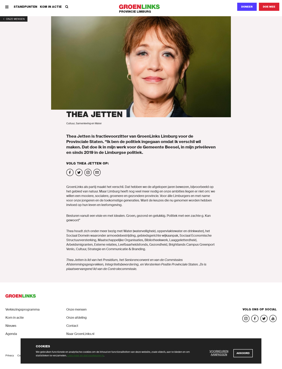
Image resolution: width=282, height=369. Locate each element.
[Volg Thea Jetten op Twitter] (79, 172)
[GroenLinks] (141, 7)
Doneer (247, 6)
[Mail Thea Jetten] (97, 172)
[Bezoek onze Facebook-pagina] (255, 318)
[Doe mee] (269, 7)
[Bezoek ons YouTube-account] (273, 318)
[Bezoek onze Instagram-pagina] (245, 318)
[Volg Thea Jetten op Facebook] (70, 172)
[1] (13, 19)
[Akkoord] (243, 353)
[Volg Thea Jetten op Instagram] (88, 172)
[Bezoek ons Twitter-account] (264, 318)
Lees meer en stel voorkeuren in (85, 355)
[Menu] (7, 7)
